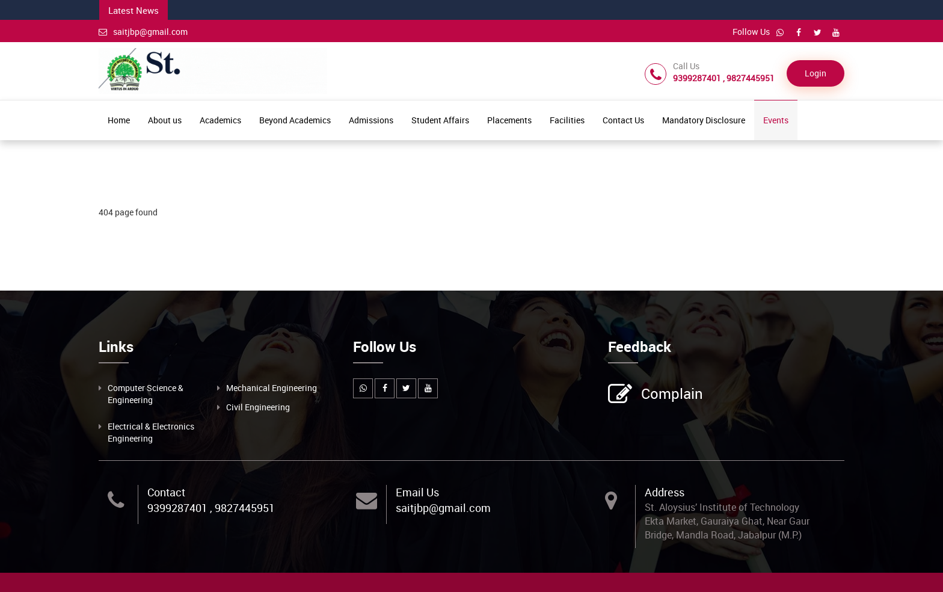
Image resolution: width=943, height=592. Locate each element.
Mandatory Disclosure (703, 120)
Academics (220, 120)
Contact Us (623, 120)
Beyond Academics (295, 120)
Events (775, 120)
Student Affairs (440, 120)
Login (815, 73)
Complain (670, 394)
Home (119, 120)
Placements (509, 120)
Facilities (567, 120)
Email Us (417, 492)
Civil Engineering (258, 407)
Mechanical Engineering (271, 387)
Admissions (371, 120)
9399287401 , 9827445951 (211, 508)
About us (165, 120)
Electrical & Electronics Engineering (151, 432)
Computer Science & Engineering (145, 393)
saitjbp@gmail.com (143, 31)
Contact (166, 492)
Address (664, 492)
